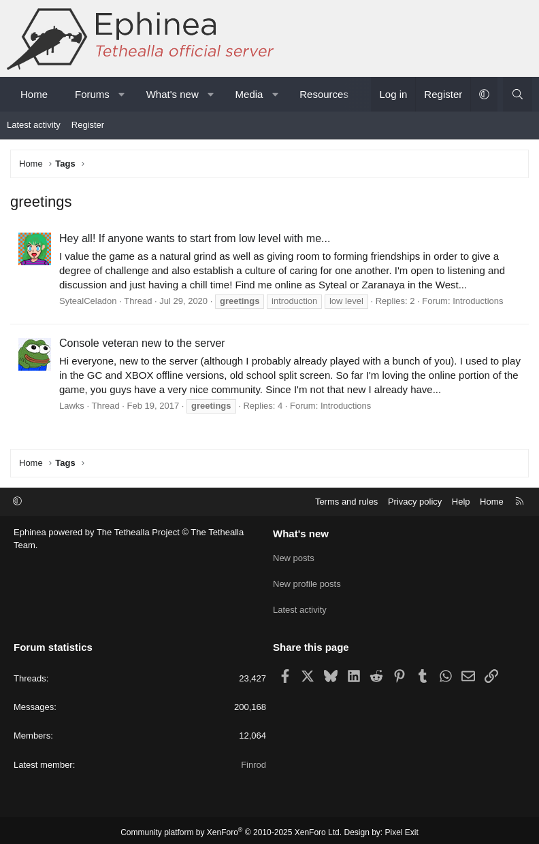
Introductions (478, 301)
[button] (121, 94)
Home (34, 94)
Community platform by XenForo (231, 827)
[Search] (517, 94)
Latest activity (34, 125)
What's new (172, 94)
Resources (323, 94)
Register (87, 125)
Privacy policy (415, 501)
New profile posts (307, 582)
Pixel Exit (402, 827)
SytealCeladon (88, 301)
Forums (92, 94)
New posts (293, 557)
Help (461, 501)
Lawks (71, 406)
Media (249, 94)
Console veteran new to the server (142, 343)
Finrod (253, 760)
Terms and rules (346, 501)
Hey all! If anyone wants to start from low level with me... (194, 238)
